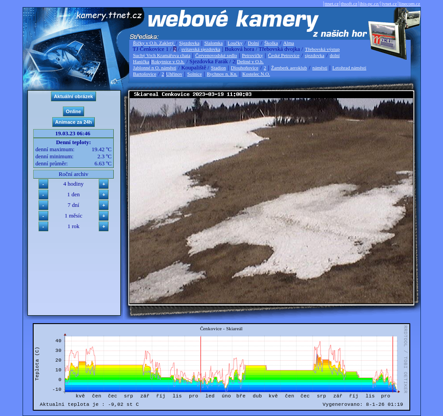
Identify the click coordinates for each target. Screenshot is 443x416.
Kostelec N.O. (256, 73)
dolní (335, 55)
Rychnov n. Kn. (222, 73)
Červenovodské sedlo (216, 55)
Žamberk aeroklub (289, 67)
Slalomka (213, 43)
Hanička (141, 61)
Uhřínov (174, 73)
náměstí (319, 67)
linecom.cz (409, 3)
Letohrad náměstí (349, 67)
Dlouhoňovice (244, 67)
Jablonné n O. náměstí (155, 67)
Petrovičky (252, 55)
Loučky (235, 43)
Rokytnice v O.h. (168, 61)
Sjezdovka (189, 43)
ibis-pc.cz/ (369, 3)
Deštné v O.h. (250, 61)
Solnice (194, 73)
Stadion (218, 67)
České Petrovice (283, 55)
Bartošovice (145, 73)
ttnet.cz (331, 3)
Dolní (253, 43)
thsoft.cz (349, 3)
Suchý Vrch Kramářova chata (162, 55)
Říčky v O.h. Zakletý (154, 43)
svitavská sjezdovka (200, 49)
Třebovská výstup (322, 49)
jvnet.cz (389, 3)
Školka (271, 43)
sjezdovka (314, 55)
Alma (288, 43)
